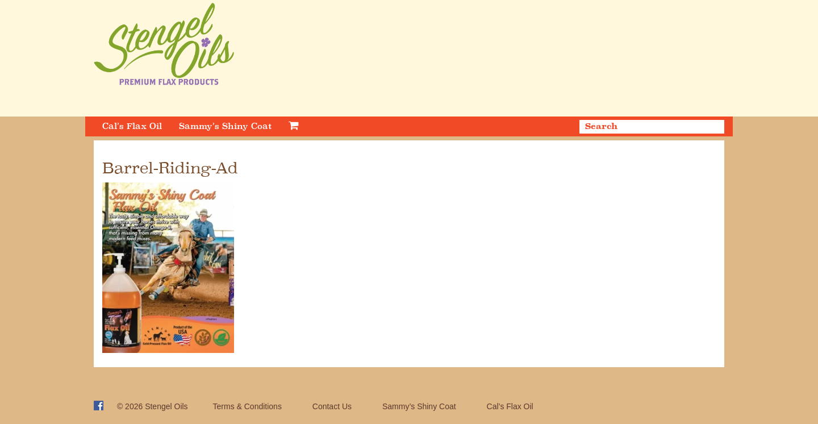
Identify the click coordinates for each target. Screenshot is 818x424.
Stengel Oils (166, 406)
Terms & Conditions (247, 406)
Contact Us (332, 406)
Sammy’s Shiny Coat (225, 126)
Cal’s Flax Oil (132, 126)
